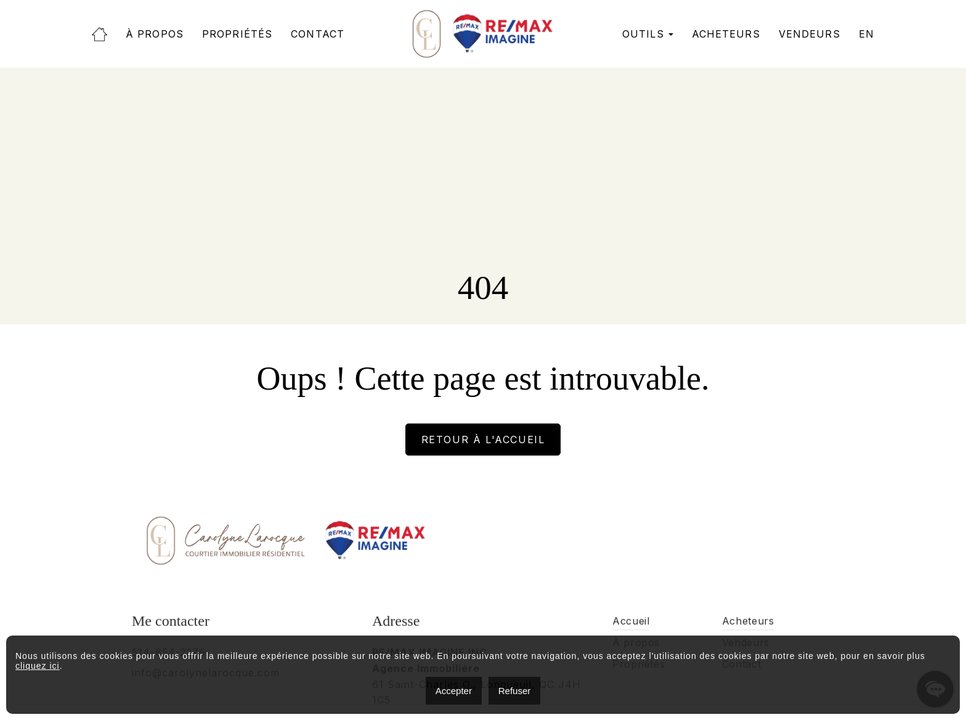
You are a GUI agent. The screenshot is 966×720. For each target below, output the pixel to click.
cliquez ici (37, 666)
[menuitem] (866, 34)
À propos (155, 34)
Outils (643, 34)
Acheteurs (726, 34)
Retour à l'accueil (483, 439)
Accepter (454, 690)
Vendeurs (809, 34)
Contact (317, 34)
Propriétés (237, 34)
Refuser (514, 690)
